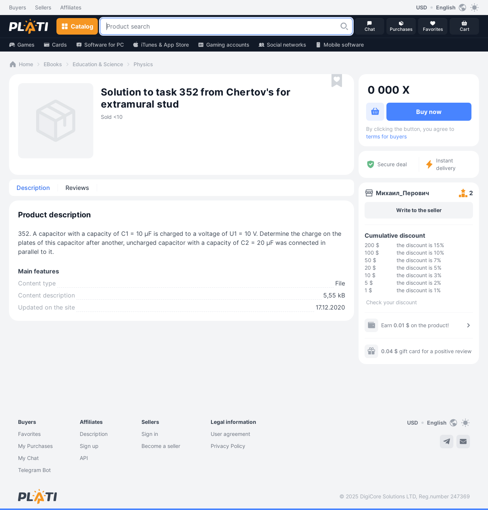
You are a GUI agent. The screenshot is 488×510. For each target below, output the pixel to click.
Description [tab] (33, 187)
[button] (344, 26)
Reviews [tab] (77, 187)
